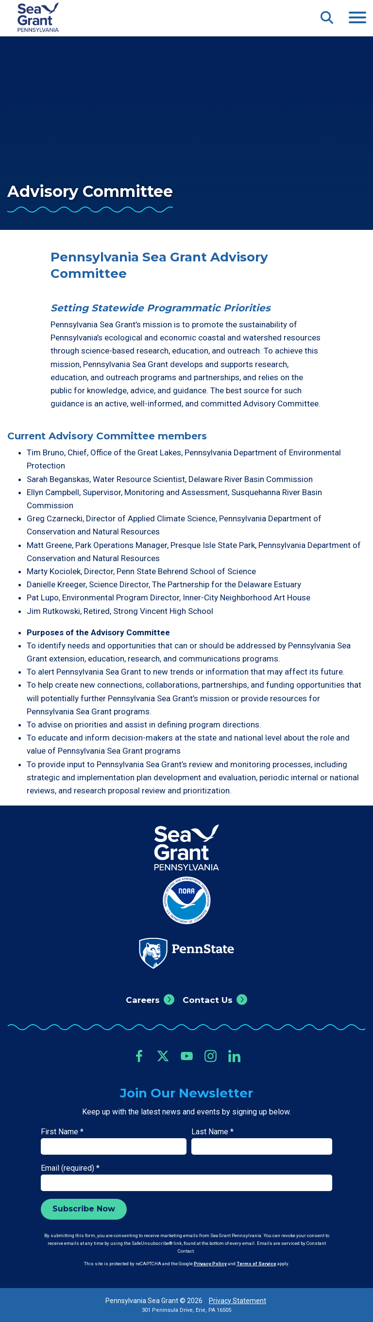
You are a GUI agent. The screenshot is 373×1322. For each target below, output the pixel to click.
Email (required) (70, 1168)
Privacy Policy (210, 1263)
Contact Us (208, 1000)
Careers (143, 1000)
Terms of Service (256, 1263)
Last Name (212, 1131)
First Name (62, 1131)
